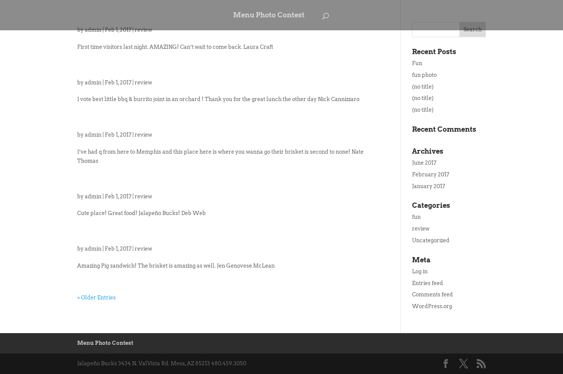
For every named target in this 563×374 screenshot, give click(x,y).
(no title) (423, 87)
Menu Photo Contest (269, 15)
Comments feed (432, 294)
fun (416, 217)
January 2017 (428, 186)
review (143, 82)
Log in (420, 271)
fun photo (424, 75)
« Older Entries (96, 298)
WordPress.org (432, 306)
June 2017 (424, 163)
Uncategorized (430, 240)
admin (93, 82)
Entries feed (427, 283)
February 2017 (430, 174)
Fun (417, 63)
